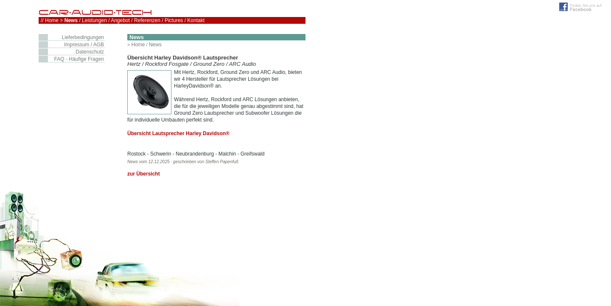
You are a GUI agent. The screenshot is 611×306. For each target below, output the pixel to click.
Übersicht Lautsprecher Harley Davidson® (178, 133)
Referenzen (147, 20)
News (155, 45)
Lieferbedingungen (83, 37)
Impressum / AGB (84, 45)
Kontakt (196, 20)
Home (138, 45)
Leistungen (94, 20)
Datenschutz (90, 52)
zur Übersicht (143, 174)
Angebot (120, 20)
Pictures (174, 20)
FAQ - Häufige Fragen (79, 59)
